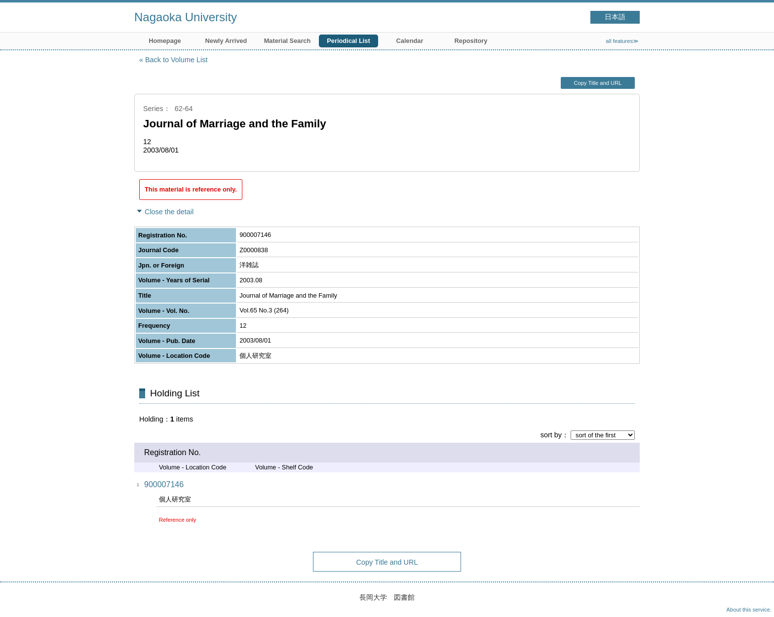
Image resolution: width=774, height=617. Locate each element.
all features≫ (622, 41)
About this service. (749, 610)
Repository (471, 40)
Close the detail (169, 212)
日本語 (615, 17)
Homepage (165, 40)
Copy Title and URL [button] (597, 83)
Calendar (410, 40)
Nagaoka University (185, 17)
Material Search (287, 40)
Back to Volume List (176, 60)
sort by (551, 435)
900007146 (164, 484)
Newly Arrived (226, 40)
